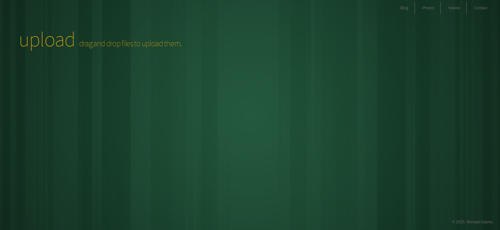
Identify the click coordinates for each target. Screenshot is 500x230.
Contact (480, 8)
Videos (454, 8)
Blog (404, 8)
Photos (428, 8)
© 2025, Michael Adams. (473, 222)
